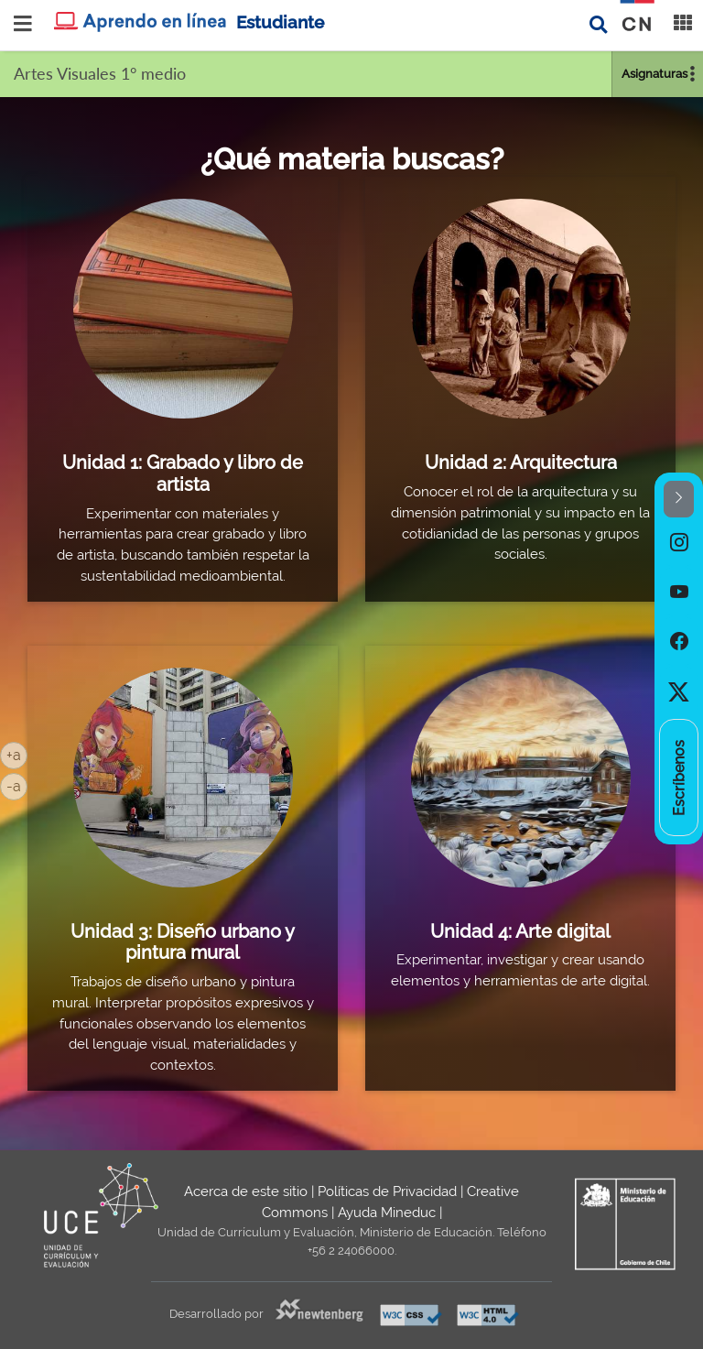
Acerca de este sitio (246, 1191)
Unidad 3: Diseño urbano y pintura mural (182, 942)
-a (16, 785)
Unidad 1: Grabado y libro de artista (182, 473)
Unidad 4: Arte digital (520, 931)
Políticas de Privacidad (387, 1191)
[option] (678, 542)
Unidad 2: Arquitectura (521, 462)
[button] (679, 499)
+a (16, 754)
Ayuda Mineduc (387, 1212)
